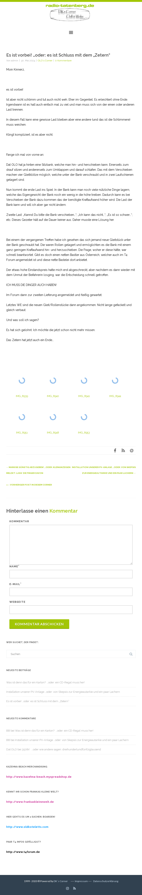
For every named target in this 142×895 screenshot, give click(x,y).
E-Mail (14, 584)
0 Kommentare (63, 60)
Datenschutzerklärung (105, 881)
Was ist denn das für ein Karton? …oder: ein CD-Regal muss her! (45, 682)
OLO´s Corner (45, 60)
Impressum (81, 881)
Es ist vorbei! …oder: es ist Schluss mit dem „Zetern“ (37, 701)
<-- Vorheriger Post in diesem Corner (29, 485)
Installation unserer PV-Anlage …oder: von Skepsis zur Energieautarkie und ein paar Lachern (63, 691)
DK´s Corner (61, 881)
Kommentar (19, 521)
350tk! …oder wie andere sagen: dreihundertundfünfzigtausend (61, 749)
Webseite (17, 601)
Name (13, 566)
